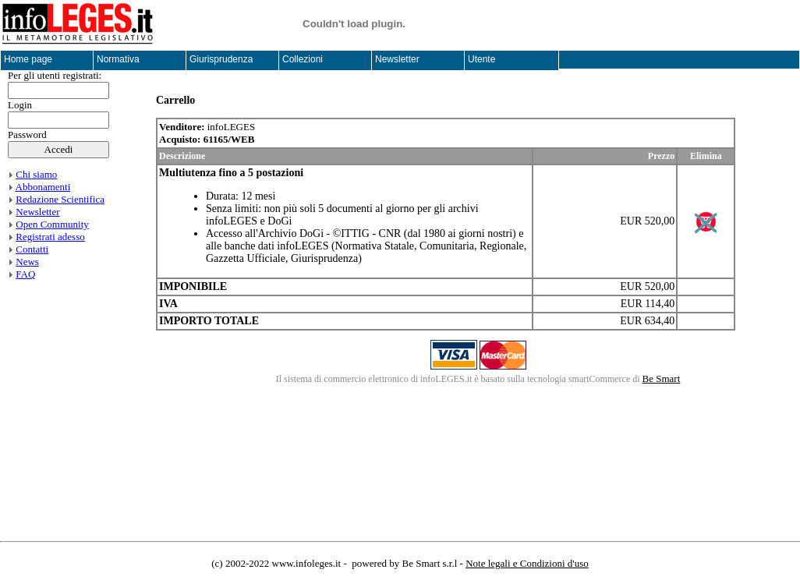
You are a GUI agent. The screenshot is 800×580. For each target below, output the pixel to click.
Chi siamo (36, 174)
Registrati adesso (50, 236)
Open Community (52, 224)
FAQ (25, 274)
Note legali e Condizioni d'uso (527, 563)
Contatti (32, 249)
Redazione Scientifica (60, 199)
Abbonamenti (43, 187)
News (27, 261)
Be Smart (661, 378)
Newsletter (37, 212)
